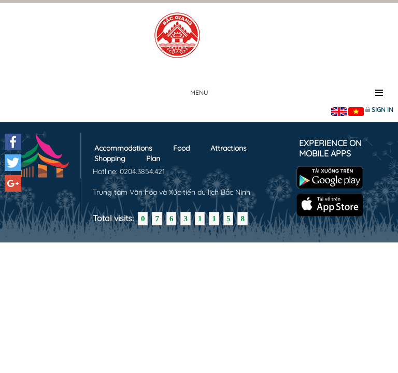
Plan (153, 158)
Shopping (109, 158)
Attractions (228, 148)
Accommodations (123, 148)
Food (181, 148)
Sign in (382, 109)
